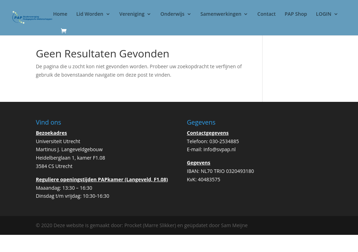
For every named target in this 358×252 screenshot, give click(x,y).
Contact (266, 14)
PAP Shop (296, 14)
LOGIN (323, 14)
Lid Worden (89, 14)
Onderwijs (172, 14)
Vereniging (131, 14)
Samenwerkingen (220, 14)
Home (60, 14)
